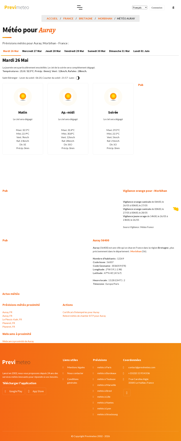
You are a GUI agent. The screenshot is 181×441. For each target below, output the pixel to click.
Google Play (15, 391)
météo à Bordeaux (106, 373)
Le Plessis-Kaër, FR (12, 319)
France (68, 18)
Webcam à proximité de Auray (18, 341)
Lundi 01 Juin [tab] (141, 51)
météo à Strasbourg (107, 414)
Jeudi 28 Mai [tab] (53, 51)
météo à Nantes (105, 402)
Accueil (52, 18)
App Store (38, 391)
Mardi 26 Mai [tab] (11, 51)
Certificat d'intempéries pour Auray (81, 312)
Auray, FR (7, 312)
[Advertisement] (158, 135)
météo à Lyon (104, 408)
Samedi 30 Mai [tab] (96, 51)
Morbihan (105, 18)
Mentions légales (76, 367)
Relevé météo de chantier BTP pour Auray (84, 315)
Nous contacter (75, 373)
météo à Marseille (106, 384)
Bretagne (86, 18)
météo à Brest (104, 390)
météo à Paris (104, 367)
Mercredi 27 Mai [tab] (32, 51)
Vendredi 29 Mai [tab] (74, 51)
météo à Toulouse (106, 379)
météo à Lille (103, 396)
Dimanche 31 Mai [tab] (119, 51)
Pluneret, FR (8, 323)
